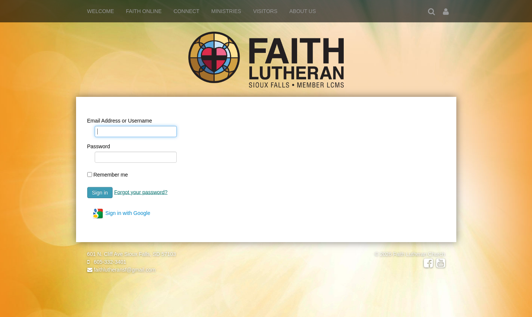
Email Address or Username (119, 121)
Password (98, 146)
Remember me (110, 175)
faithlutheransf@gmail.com (121, 270)
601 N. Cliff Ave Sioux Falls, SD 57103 (131, 254)
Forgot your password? (140, 192)
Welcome (100, 11)
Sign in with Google (121, 213)
